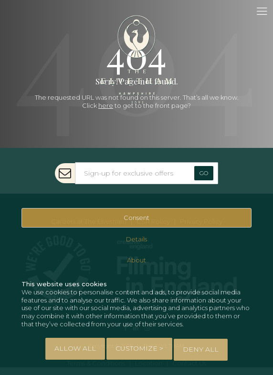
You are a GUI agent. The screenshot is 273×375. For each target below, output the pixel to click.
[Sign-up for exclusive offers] (146, 173)
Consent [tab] (136, 217)
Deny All (201, 349)
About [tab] (136, 260)
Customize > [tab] (139, 348)
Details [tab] (136, 239)
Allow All (75, 348)
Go (204, 173)
